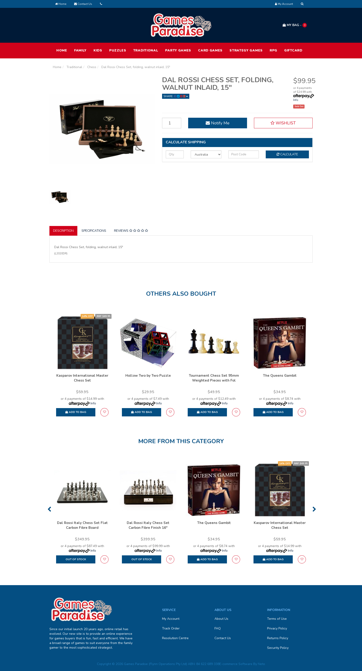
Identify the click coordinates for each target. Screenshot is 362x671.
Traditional (145, 50)
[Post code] (243, 154)
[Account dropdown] (284, 4)
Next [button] (314, 509)
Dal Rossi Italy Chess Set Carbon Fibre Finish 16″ (148, 525)
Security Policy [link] (278, 648)
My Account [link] (170, 619)
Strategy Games (246, 50)
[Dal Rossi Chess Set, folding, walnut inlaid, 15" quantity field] (171, 123)
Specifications (93, 231)
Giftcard (293, 50)
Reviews (131, 231)
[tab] (63, 231)
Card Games (210, 50)
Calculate (287, 154)
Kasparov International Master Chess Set (82, 378)
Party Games (178, 50)
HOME (61, 50)
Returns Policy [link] (277, 638)
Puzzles (117, 50)
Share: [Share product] (175, 96)
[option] (82, 367)
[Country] (206, 154)
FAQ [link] (217, 628)
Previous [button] (49, 509)
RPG (273, 50)
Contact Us (83, 4)
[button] (283, 123)
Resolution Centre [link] (175, 638)
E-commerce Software (235, 664)
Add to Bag (75, 412)
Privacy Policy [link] (277, 628)
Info (295, 100)
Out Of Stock (76, 559)
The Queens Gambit (280, 375)
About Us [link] (221, 619)
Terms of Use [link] (277, 619)
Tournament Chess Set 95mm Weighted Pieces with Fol (214, 378)
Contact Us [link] (222, 638)
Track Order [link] (171, 628)
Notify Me (217, 123)
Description (63, 231)
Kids (98, 50)
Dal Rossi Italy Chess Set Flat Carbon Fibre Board (82, 525)
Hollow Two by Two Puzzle (148, 375)
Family (80, 50)
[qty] (175, 154)
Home (60, 4)
